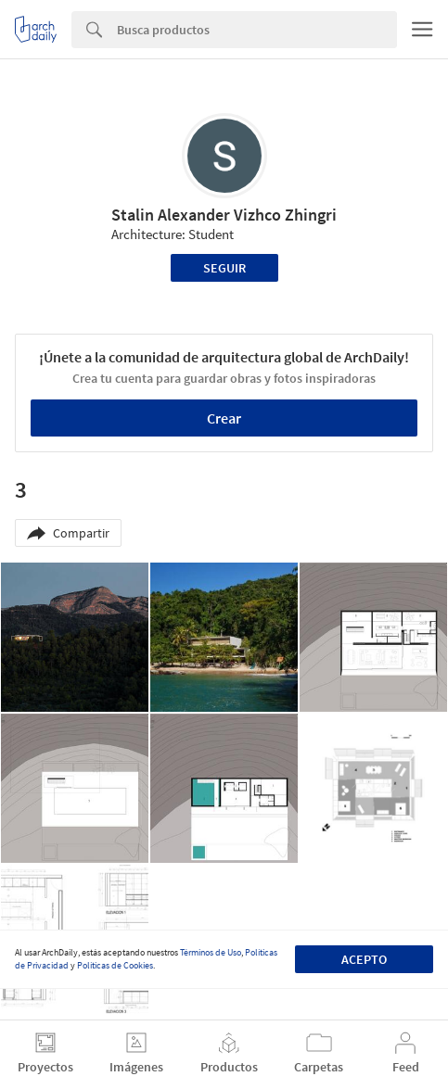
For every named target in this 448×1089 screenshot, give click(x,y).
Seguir (224, 268)
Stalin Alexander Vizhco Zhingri (224, 214)
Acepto (364, 959)
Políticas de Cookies (115, 965)
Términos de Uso (210, 952)
